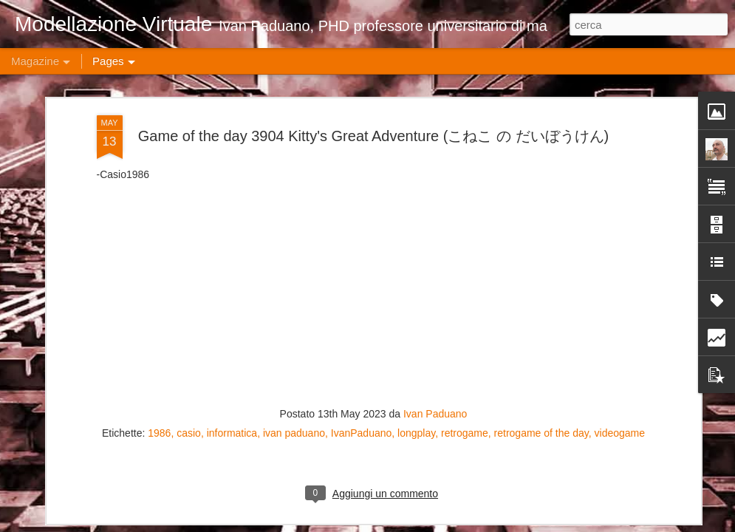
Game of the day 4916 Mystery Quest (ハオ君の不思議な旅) (645, 432)
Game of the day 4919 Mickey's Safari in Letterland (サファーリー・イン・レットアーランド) (121, 446)
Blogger (536, 523)
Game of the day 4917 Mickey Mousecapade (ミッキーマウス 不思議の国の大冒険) (469, 438)
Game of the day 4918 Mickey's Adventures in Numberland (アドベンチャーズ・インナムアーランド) (297, 446)
